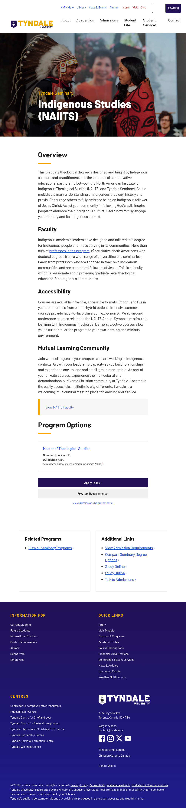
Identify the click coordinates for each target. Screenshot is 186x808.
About (65, 20)
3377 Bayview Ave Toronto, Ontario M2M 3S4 (114, 715)
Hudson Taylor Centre (23, 711)
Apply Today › (93, 482)
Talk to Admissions (119, 579)
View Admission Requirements (129, 547)
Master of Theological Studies (66, 448)
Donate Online (107, 765)
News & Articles (108, 665)
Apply (126, 7)
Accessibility (97, 785)
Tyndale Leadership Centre (27, 735)
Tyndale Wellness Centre (25, 746)
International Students (24, 636)
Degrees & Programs (111, 636)
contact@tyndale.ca (111, 730)
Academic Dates (109, 642)
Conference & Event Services (116, 659)
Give (143, 7)
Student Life (130, 22)
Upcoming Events (109, 671)
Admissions (109, 20)
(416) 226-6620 (108, 726)
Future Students (20, 630)
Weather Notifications (112, 677)
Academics (85, 20)
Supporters (17, 653)
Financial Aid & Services (114, 653)
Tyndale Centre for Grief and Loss (30, 717)
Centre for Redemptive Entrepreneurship (35, 705)
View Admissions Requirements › (93, 503)
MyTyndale (67, 7)
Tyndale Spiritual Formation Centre (32, 740)
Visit (135, 7)
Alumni (114, 7)
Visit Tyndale (106, 630)
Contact (174, 20)
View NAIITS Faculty (59, 407)
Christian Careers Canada (114, 755)
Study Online (115, 566)
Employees (17, 659)
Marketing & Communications (150, 785)
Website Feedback (118, 785)
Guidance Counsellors (23, 642)
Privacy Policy (79, 785)
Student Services (150, 22)
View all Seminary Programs (50, 547)
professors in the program (69, 250)
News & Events (98, 7)
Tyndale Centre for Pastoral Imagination (34, 723)
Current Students (20, 624)
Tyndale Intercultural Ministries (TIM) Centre (37, 729)
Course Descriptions (111, 648)
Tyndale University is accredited (30, 789)
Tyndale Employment (112, 749)
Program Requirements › (93, 493)
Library (81, 7)
